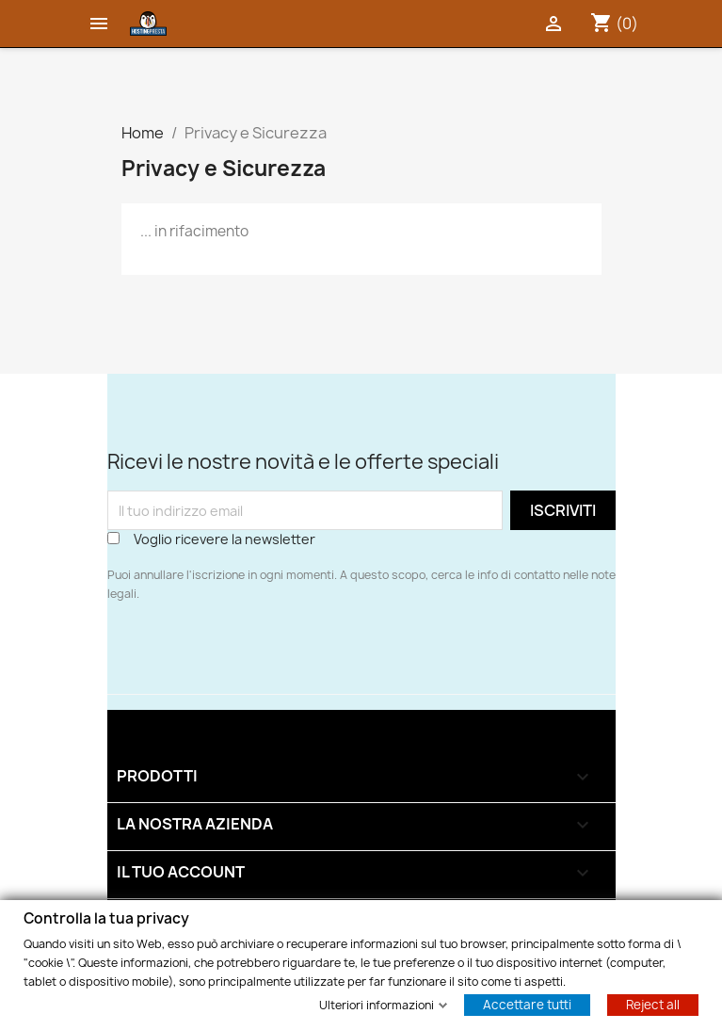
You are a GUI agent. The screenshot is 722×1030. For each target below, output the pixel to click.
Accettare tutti (527, 1003)
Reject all (653, 1003)
